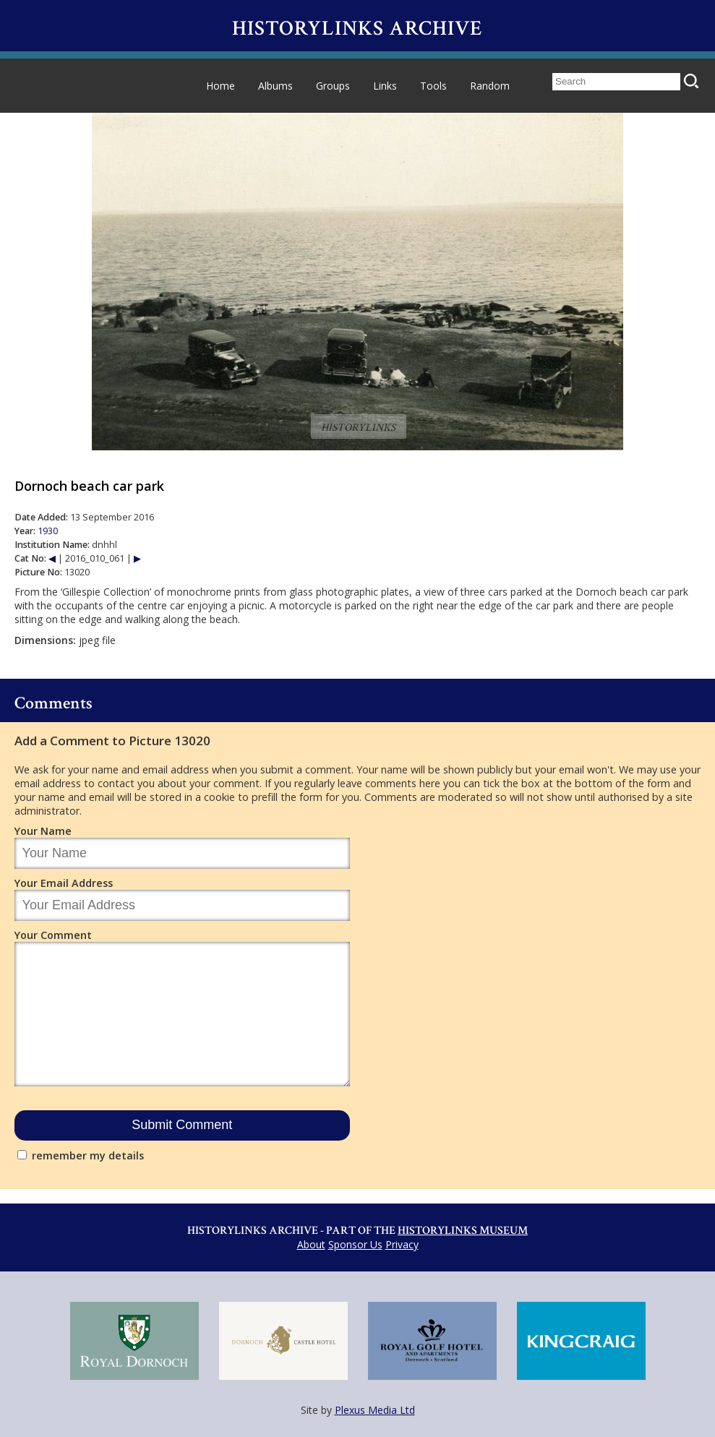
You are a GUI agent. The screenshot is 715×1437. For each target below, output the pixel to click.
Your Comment (53, 935)
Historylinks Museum (463, 1230)
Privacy (402, 1244)
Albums (275, 86)
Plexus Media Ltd (375, 1410)
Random (490, 86)
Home (220, 86)
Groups (333, 86)
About (311, 1244)
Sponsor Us (355, 1244)
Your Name (43, 831)
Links (385, 86)
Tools (433, 86)
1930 (48, 531)
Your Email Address (63, 883)
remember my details (88, 1155)
